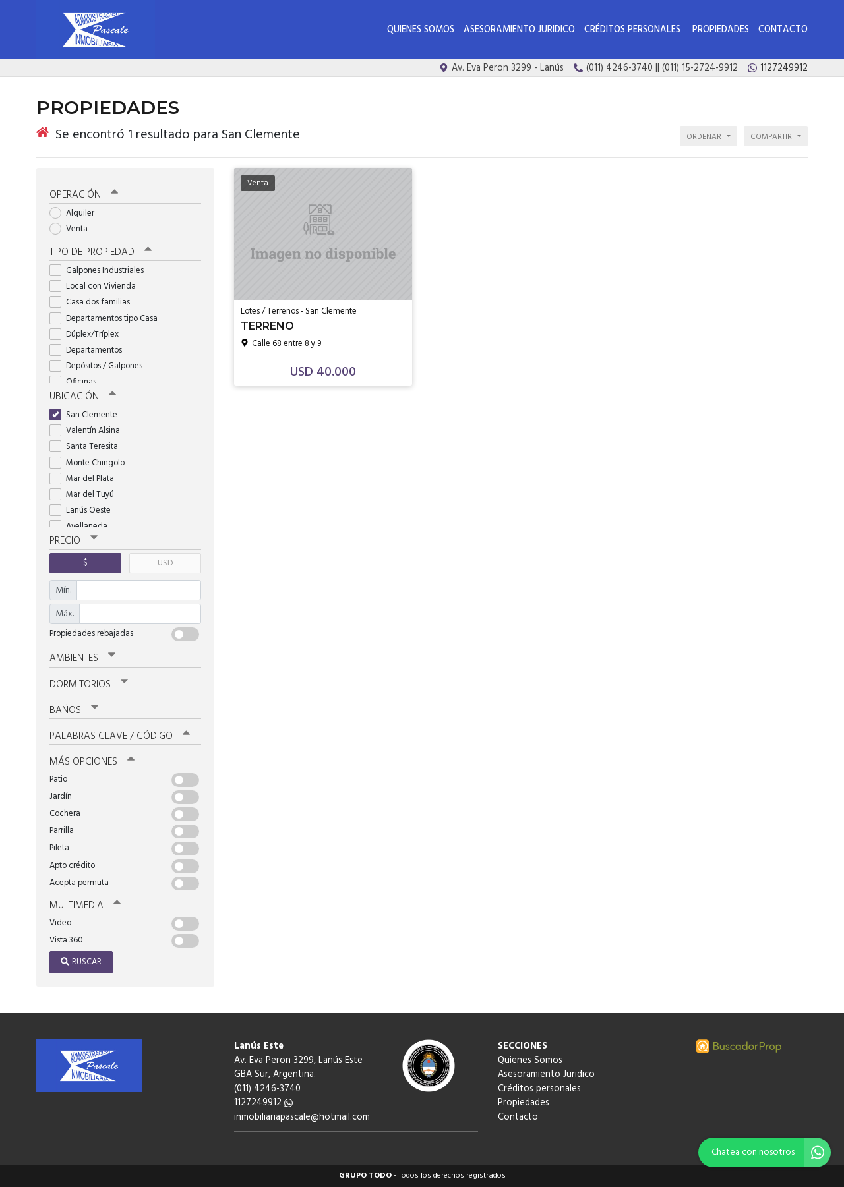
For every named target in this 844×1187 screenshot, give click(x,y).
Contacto (783, 30)
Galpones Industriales (100, 270)
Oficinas (77, 382)
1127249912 (263, 1103)
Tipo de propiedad (100, 252)
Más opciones (92, 762)
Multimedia (85, 905)
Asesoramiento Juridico (519, 30)
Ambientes (82, 658)
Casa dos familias (93, 302)
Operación (83, 195)
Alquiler (76, 213)
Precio (73, 541)
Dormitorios (88, 685)
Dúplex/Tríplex (88, 334)
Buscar (81, 962)
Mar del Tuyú (86, 494)
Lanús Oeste (84, 510)
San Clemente (87, 415)
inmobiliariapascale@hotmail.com (302, 1117)
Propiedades (720, 30)
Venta (72, 229)
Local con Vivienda (96, 286)
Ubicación (82, 397)
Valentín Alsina (89, 430)
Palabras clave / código (119, 736)
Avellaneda (82, 526)
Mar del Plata (86, 479)
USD (165, 563)
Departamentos (90, 350)
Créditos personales (633, 30)
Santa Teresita (88, 446)
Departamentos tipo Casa (107, 318)
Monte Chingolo (91, 463)
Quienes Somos (420, 30)
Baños (73, 710)
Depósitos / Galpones (100, 366)
